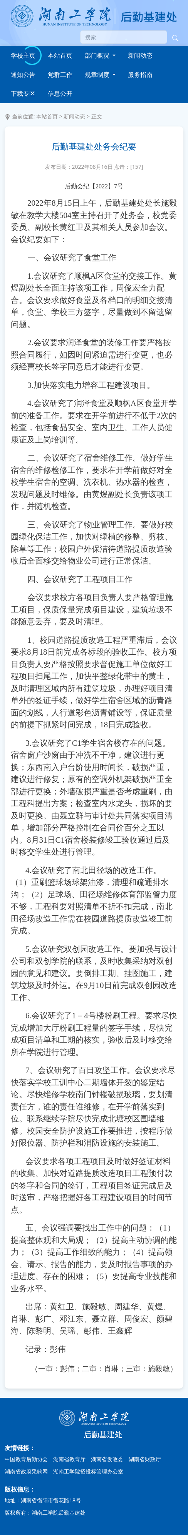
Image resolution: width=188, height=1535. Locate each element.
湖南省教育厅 (69, 1459)
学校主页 (23, 55)
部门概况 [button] (98, 55)
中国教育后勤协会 (26, 1459)
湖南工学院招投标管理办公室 (88, 1471)
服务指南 (140, 74)
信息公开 (60, 93)
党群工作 (60, 74)
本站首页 (60, 55)
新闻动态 (140, 55)
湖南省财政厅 (145, 1459)
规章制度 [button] (98, 74)
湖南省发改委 (107, 1459)
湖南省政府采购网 (26, 1471)
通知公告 (23, 74)
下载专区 (23, 93)
